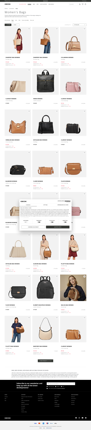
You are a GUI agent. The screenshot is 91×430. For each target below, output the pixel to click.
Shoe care (32, 20)
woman (6, 8)
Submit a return (41, 400)
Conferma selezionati (33, 227)
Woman (58, 386)
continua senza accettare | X (64, 200)
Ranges (55, 402)
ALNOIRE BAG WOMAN (40, 264)
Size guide (23, 406)
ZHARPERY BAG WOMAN (13, 57)
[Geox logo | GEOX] (8, 418)
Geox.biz (72, 402)
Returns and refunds (25, 404)
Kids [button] (37, 4)
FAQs (22, 398)
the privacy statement (61, 388)
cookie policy (26, 217)
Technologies (57, 404)
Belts (19, 20)
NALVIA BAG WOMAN (67, 305)
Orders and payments (25, 400)
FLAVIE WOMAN (65, 181)
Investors (73, 404)
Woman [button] (29, 4)
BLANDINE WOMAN (11, 181)
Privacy (22, 409)
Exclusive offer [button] (22, 4)
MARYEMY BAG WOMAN (40, 346)
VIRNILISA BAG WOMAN (13, 140)
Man (63, 386)
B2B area (73, 396)
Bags (13, 20)
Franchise (73, 400)
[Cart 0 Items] (85, 5)
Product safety (24, 411)
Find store (23, 408)
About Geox (56, 396)
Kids (5, 400)
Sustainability (56, 406)
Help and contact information (26, 396)
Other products (45, 360)
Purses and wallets (25, 20)
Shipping (22, 402)
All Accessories (7, 20)
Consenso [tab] (28, 204)
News (55, 398)
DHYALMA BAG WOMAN (40, 140)
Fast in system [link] (43, 4)
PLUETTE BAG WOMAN (67, 264)
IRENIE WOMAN (37, 98)
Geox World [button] (51, 4)
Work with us (73, 398)
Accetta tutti (57, 227)
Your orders (40, 396)
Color (16, 24)
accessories (11, 8)
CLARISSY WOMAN (11, 98)
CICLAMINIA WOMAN (67, 57)
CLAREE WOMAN (38, 181)
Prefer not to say (51, 386)
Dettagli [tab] (45, 204)
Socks (16, 20)
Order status (40, 398)
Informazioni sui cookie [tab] (63, 204)
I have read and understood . (56, 388)
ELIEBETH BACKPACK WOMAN (41, 305)
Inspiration (56, 400)
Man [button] (34, 4)
